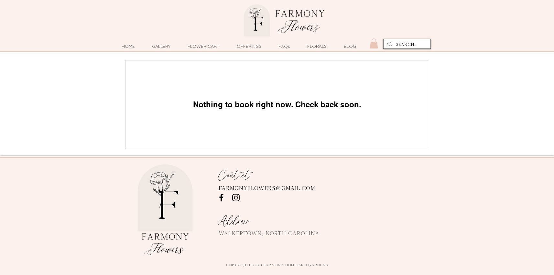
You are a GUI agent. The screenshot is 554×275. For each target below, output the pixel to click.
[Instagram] (236, 198)
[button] (374, 43)
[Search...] (406, 44)
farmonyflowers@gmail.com (266, 188)
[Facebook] (221, 198)
